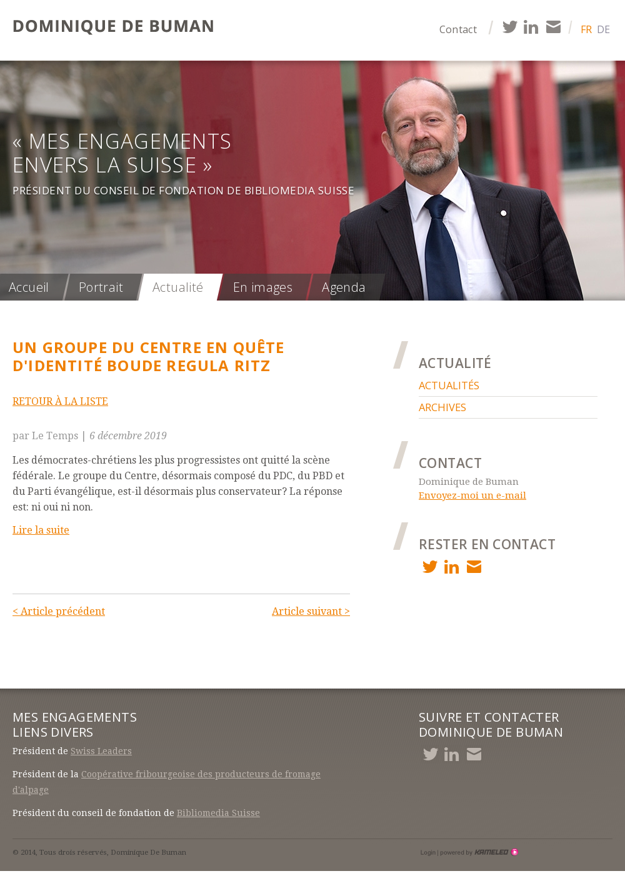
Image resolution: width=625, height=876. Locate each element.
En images (263, 287)
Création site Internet (478, 852)
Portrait (101, 287)
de (603, 29)
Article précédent (58, 611)
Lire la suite (40, 530)
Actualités (449, 385)
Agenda (344, 287)
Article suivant (311, 611)
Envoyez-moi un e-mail (472, 495)
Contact (458, 29)
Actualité (178, 287)
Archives (442, 407)
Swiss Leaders (101, 751)
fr (586, 29)
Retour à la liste (60, 401)
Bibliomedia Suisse (218, 813)
